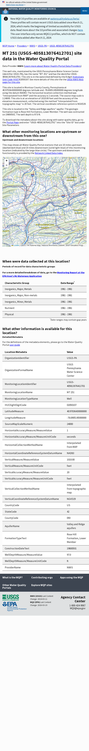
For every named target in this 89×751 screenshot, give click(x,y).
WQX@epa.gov (77, 608)
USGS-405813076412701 (62, 45)
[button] (6, 161)
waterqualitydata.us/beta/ (64, 18)
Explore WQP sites (41, 585)
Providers (22, 45)
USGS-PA (42, 45)
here (80, 30)
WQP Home (8, 45)
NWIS (32, 45)
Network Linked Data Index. (49, 153)
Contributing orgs (42, 577)
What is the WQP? (12, 577)
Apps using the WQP (71, 577)
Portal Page (12, 122)
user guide (15, 344)
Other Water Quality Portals (14, 586)
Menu (84, 10)
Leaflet (15, 245)
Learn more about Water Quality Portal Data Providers (53, 65)
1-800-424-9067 (77, 605)
